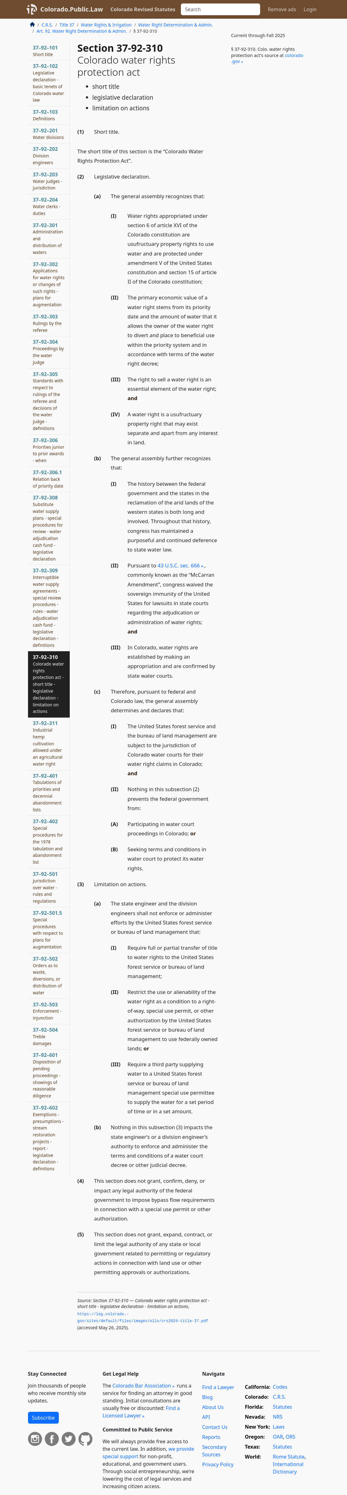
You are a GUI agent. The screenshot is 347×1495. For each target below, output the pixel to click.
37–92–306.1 (48, 479)
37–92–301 (48, 238)
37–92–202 (45, 155)
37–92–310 (48, 684)
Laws (279, 1426)
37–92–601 (47, 1075)
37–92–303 (47, 323)
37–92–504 (45, 1036)
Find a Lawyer (218, 1387)
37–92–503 (47, 1011)
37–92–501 (45, 887)
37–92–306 (48, 450)
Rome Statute (289, 1456)
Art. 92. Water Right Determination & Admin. (82, 31)
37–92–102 (48, 83)
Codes (280, 1386)
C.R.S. (47, 25)
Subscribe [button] (43, 1417)
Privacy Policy (217, 1464)
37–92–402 (48, 841)
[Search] (220, 9)
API (206, 1417)
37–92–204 (47, 206)
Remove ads (282, 9)
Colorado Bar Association (141, 1385)
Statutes (282, 1406)
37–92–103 (45, 115)
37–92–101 (45, 50)
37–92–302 (49, 284)
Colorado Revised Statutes (142, 9)
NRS (278, 1416)
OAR (278, 1436)
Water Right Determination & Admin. (175, 25)
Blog (207, 1397)
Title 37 (66, 25)
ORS (290, 1436)
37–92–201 (48, 133)
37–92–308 (48, 527)
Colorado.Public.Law (71, 9)
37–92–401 (47, 792)
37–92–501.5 (48, 930)
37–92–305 (48, 401)
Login (310, 9)
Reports (211, 1437)
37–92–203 (48, 181)
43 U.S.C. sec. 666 (178, 565)
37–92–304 (48, 351)
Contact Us (214, 1427)
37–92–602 (48, 1138)
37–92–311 (48, 743)
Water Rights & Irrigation (106, 25)
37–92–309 (47, 607)
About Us (212, 1407)
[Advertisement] (272, 118)
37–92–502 (47, 975)
